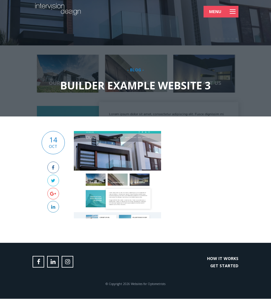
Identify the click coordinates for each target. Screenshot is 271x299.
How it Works (222, 258)
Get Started (224, 265)
